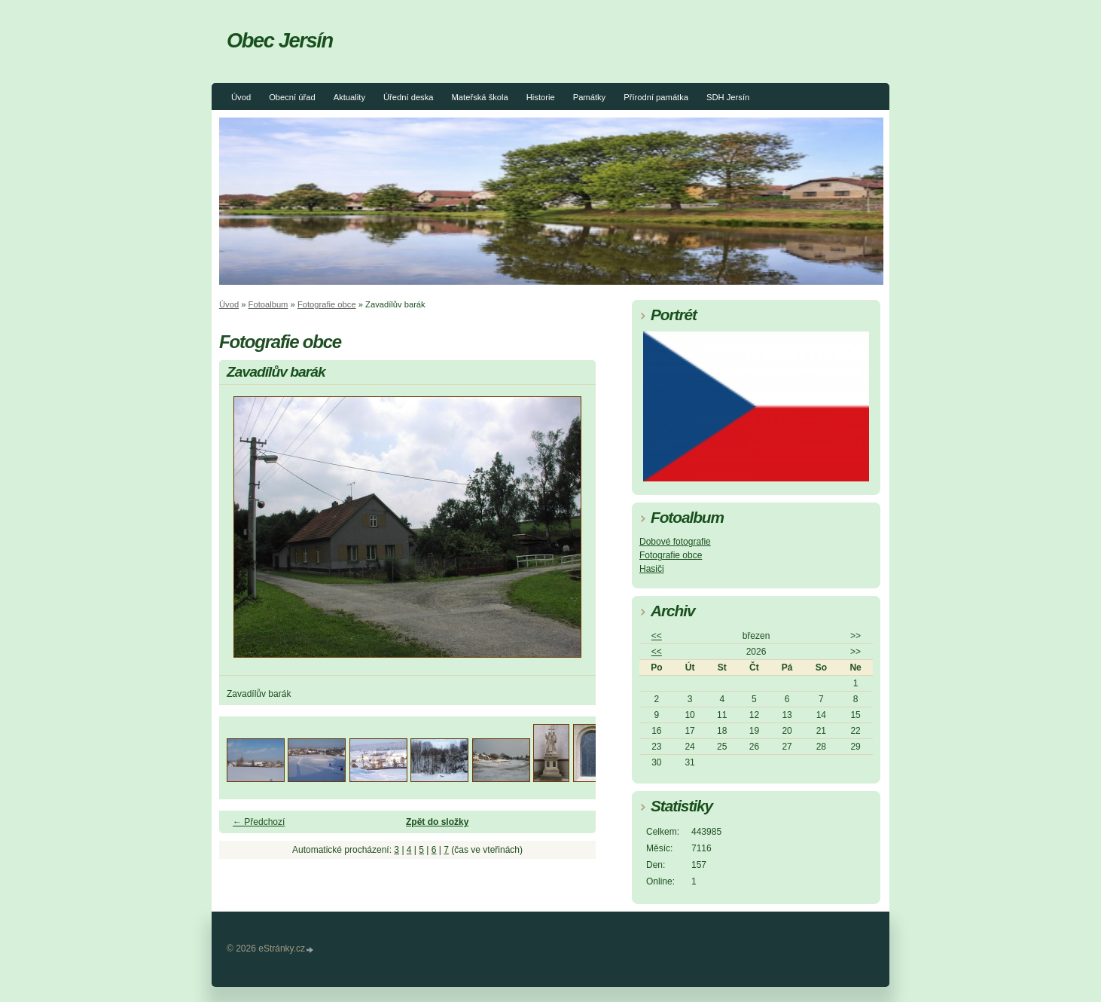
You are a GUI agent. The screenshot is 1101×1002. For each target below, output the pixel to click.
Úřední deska (408, 97)
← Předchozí (259, 822)
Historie (540, 97)
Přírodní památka (656, 97)
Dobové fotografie (675, 541)
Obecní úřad (292, 97)
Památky (589, 97)
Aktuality (349, 97)
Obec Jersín (280, 40)
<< (656, 636)
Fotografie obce (326, 304)
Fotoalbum (268, 304)
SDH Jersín (727, 97)
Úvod (241, 97)
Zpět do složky (437, 822)
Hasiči (651, 569)
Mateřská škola (480, 97)
